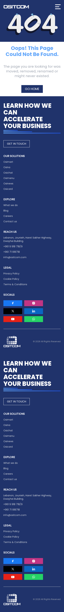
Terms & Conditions (15, 284)
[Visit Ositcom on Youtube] (12, 319)
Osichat (8, 172)
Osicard (8, 189)
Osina (6, 167)
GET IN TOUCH (16, 144)
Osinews (8, 183)
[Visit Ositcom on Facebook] (12, 303)
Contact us (10, 221)
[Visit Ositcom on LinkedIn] (33, 311)
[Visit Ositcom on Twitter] (12, 311)
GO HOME (32, 89)
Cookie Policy (11, 279)
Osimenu (8, 178)
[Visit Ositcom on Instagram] (33, 303)
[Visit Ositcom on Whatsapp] (33, 319)
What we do (10, 205)
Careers (8, 216)
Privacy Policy (11, 273)
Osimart (8, 162)
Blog (5, 210)
